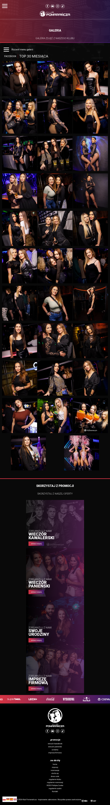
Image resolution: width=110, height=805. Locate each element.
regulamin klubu (55, 779)
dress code (55, 776)
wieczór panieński (55, 747)
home (55, 764)
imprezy (55, 767)
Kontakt (55, 791)
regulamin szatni (55, 788)
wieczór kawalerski (55, 744)
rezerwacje (55, 770)
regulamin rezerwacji (55, 782)
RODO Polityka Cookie (55, 785)
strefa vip (55, 773)
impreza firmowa (55, 753)
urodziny (55, 750)
